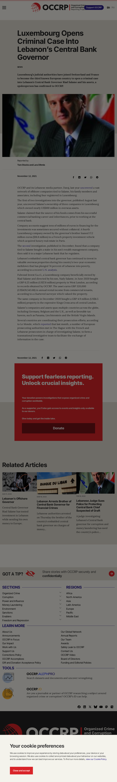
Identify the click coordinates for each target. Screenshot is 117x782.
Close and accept (21, 770)
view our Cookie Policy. (96, 759)
